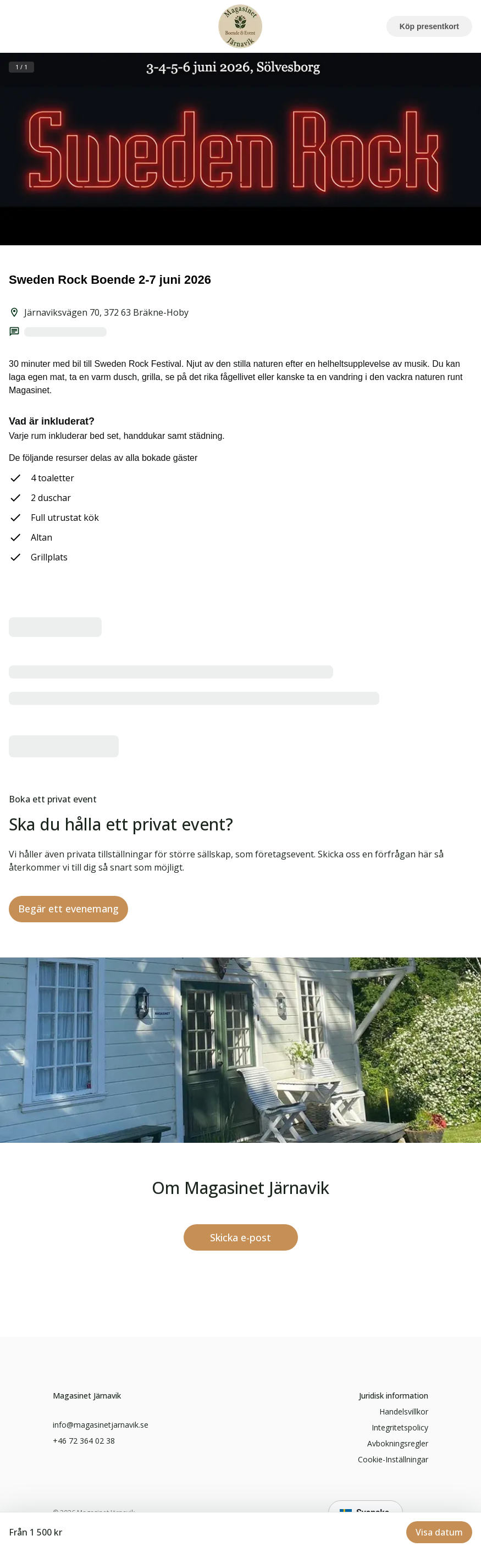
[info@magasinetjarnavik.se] (241, 1237)
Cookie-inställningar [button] (393, 1459)
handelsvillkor (403, 1411)
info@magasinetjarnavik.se (100, 1424)
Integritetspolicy (400, 1427)
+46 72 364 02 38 (84, 1440)
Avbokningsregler (397, 1443)
